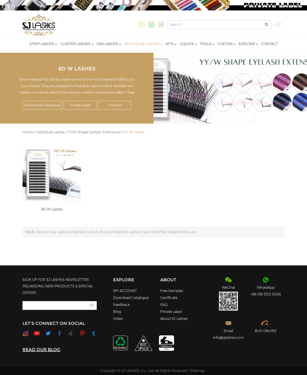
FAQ (163, 305)
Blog (117, 312)
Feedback (121, 305)
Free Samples (171, 291)
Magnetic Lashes (84, 232)
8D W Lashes (134, 132)
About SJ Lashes (174, 319)
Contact (269, 44)
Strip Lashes (43, 44)
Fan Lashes (109, 44)
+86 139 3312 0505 (265, 294)
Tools (207, 44)
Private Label (80, 105)
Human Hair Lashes (52, 232)
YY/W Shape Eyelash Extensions (93, 132)
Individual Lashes (143, 44)
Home (27, 132)
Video (118, 319)
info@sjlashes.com (228, 338)
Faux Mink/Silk (154, 232)
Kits (171, 44)
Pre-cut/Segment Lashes (120, 232)
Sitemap (197, 371)
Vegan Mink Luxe (182, 232)
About (168, 279)
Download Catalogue (42, 105)
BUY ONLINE (266, 331)
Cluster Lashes (76, 44)
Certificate (168, 298)
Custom (226, 44)
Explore (248, 44)
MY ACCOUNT (125, 291)
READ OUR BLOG (41, 349)
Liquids (188, 44)
